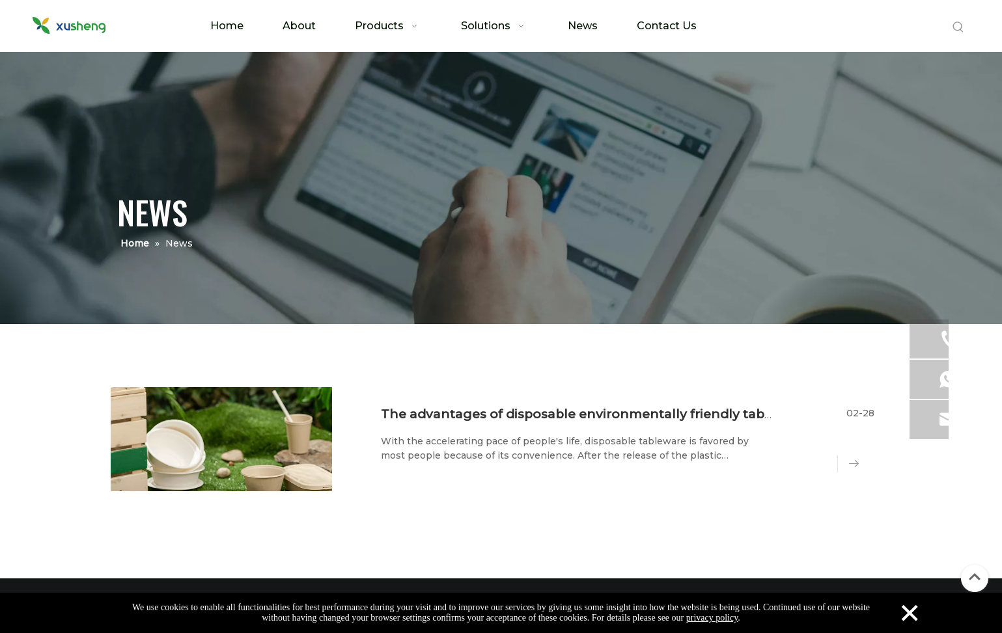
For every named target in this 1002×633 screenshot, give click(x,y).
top (974, 577)
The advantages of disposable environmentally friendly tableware (594, 414)
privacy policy (712, 618)
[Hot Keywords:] (958, 27)
